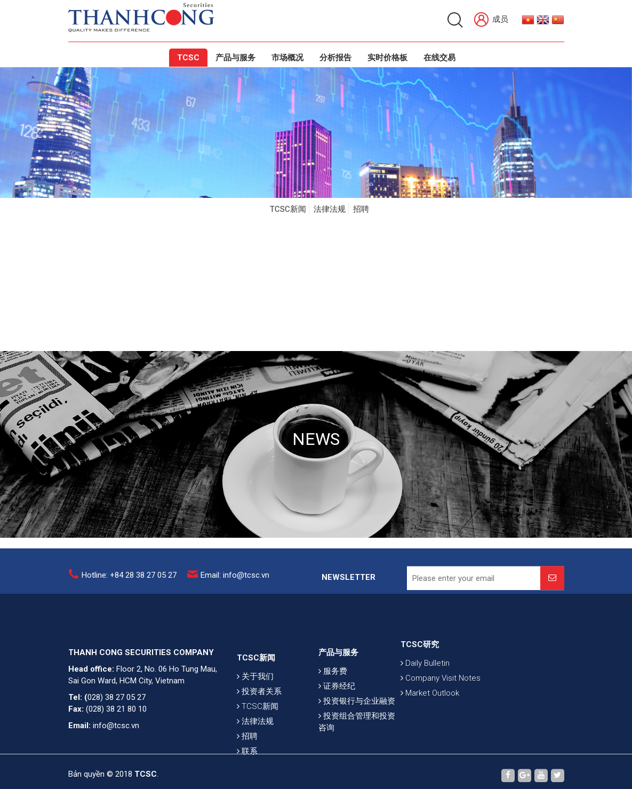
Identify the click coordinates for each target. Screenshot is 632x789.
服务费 (332, 685)
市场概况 (287, 57)
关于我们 (255, 693)
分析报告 (335, 57)
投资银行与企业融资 (356, 715)
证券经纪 (336, 700)
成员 (491, 20)
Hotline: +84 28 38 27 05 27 (129, 578)
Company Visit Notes (441, 688)
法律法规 (330, 209)
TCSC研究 (420, 654)
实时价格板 (387, 57)
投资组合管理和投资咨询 (356, 735)
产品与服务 (235, 57)
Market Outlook (430, 703)
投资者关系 (259, 708)
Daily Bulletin (425, 673)
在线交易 (439, 57)
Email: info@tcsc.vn (235, 578)
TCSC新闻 (288, 209)
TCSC (188, 57)
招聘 (361, 209)
